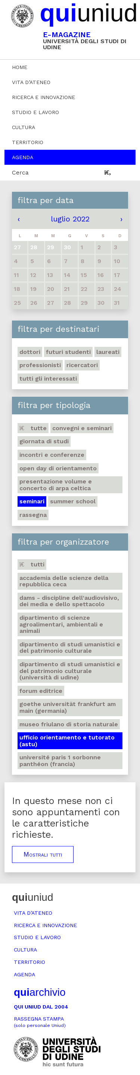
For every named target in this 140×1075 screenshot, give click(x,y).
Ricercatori (82, 365)
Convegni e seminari (82, 428)
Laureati (107, 351)
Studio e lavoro (35, 112)
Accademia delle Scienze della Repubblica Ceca (63, 581)
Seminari (31, 501)
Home (19, 67)
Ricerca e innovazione (43, 97)
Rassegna (33, 514)
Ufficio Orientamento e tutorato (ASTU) (67, 741)
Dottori (29, 351)
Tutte (33, 428)
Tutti (31, 564)
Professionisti (40, 365)
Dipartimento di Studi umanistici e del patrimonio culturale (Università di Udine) (69, 671)
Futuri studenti (68, 351)
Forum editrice (40, 690)
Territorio (27, 142)
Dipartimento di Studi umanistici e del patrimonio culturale (69, 648)
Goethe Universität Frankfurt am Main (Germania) (67, 707)
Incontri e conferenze (51, 454)
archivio (39, 992)
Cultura (23, 127)
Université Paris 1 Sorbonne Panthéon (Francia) (60, 761)
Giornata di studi (44, 441)
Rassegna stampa (40, 1022)
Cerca (20, 172)
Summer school (73, 501)
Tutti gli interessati (48, 378)
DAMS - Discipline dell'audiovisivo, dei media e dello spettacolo (69, 601)
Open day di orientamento (58, 468)
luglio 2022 (70, 218)
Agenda (22, 157)
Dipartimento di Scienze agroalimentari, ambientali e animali (61, 624)
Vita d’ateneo (31, 82)
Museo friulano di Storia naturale (68, 724)
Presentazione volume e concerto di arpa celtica (55, 485)
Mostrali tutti (43, 854)
